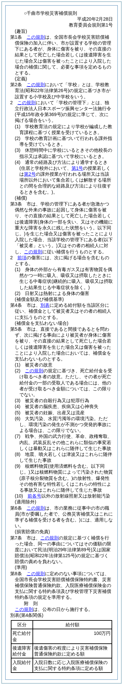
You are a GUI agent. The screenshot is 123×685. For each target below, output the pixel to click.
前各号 (34, 496)
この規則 (36, 37)
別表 (45, 305)
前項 (22, 257)
